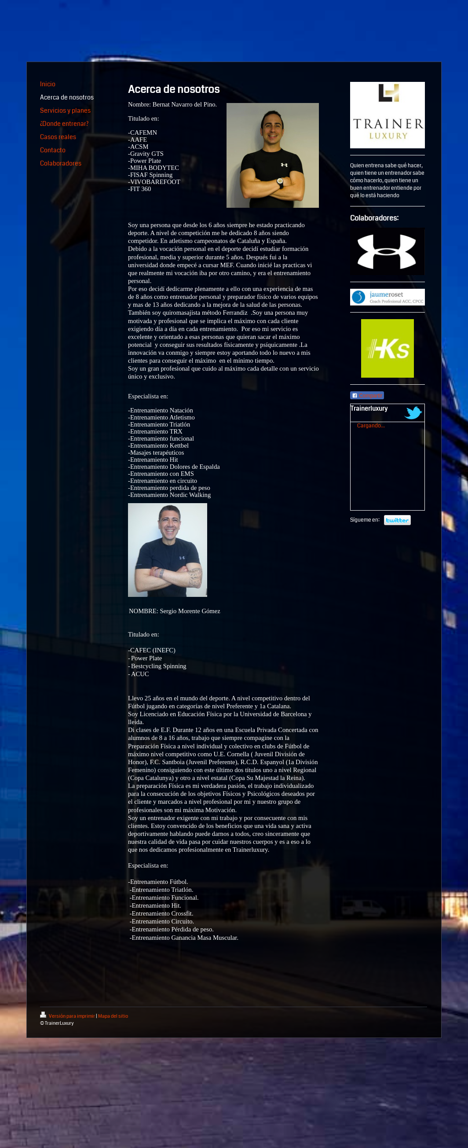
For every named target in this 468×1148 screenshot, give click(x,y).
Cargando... (371, 426)
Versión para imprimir (68, 1016)
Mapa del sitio (113, 1016)
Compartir (367, 396)
